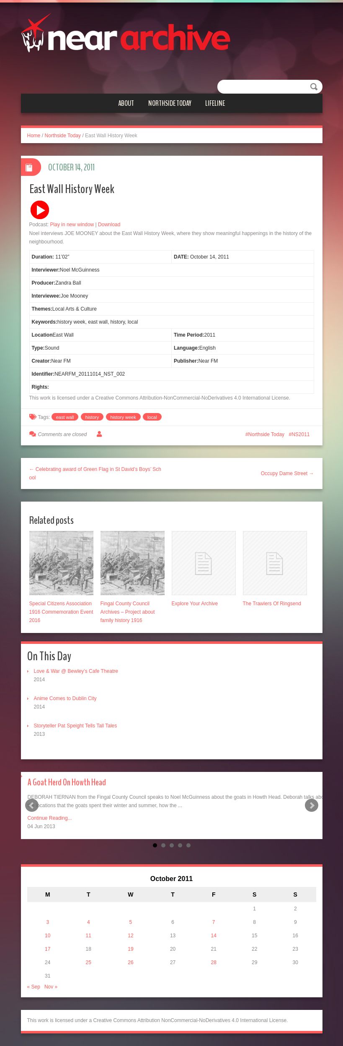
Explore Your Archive (195, 604)
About (126, 103)
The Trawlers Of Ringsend (272, 604)
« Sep (33, 987)
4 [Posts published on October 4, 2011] (88, 922)
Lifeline (215, 103)
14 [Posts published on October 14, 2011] (213, 936)
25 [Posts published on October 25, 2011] (88, 962)
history (92, 417)
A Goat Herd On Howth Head (67, 782)
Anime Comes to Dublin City (65, 698)
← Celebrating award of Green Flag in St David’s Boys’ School (95, 473)
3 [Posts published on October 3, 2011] (47, 922)
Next (311, 805)
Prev (32, 805)
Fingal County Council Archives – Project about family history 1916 (128, 612)
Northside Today (169, 103)
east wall (65, 417)
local (152, 417)
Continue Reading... (50, 818)
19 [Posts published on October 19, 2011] (130, 949)
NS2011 (300, 434)
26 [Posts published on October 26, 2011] (130, 962)
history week (123, 417)
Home (34, 136)
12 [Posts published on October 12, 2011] (130, 936)
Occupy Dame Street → (287, 473)
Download (109, 225)
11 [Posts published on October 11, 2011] (88, 936)
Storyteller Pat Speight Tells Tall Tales (75, 726)
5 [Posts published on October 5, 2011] (130, 922)
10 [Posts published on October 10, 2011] (47, 936)
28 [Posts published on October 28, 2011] (213, 962)
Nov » (50, 987)
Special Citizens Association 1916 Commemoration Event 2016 (61, 612)
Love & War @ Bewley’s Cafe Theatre (76, 671)
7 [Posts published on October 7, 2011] (213, 922)
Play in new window (72, 225)
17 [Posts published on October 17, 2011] (47, 949)
